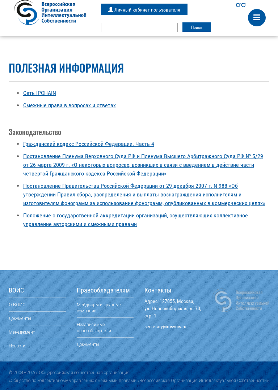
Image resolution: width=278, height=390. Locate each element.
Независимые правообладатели (94, 327)
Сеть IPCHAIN (39, 93)
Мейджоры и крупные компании (99, 307)
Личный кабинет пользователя (144, 10)
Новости (17, 345)
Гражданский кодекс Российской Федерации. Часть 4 (88, 143)
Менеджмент (22, 332)
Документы (20, 318)
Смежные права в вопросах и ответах (69, 105)
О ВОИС (17, 304)
